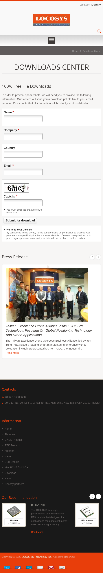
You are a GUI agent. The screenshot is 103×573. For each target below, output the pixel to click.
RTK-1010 (38, 505)
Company (11, 130)
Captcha (10, 196)
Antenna (9, 450)
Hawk (8, 456)
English (95, 5)
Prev (92, 257)
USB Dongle (12, 461)
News (8, 478)
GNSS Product (13, 439)
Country (9, 147)
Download (10, 472)
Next (98, 257)
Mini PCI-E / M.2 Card (17, 467)
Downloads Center (91, 51)
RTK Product (12, 445)
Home (75, 51)
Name (9, 112)
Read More (12, 352)
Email (9, 165)
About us (10, 434)
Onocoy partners (14, 484)
